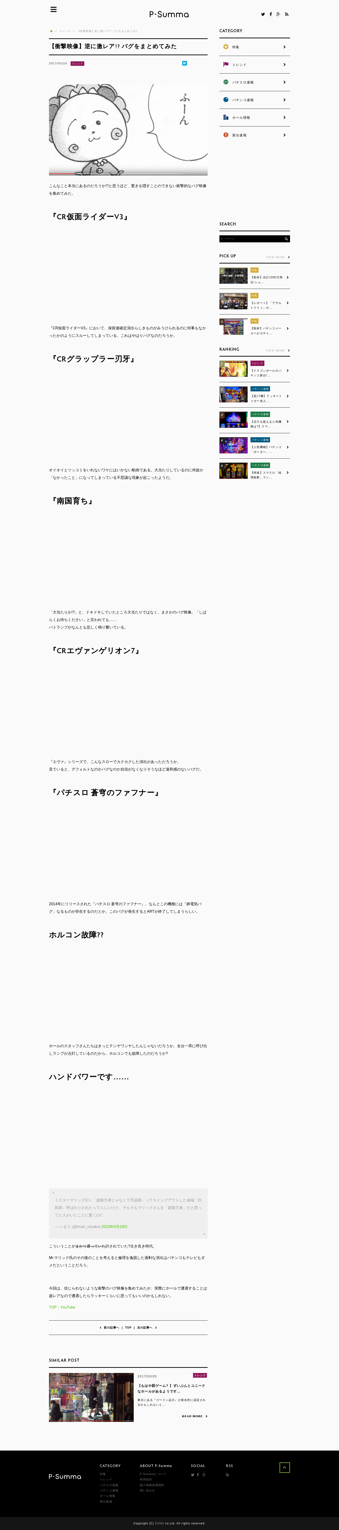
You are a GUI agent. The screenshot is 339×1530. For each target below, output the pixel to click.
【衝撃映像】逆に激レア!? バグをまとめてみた (107, 31)
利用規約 (146, 1479)
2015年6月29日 (114, 1227)
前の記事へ (109, 1327)
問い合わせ (147, 1490)
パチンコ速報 (260, 388)
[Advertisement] (254, 181)
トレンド (77, 63)
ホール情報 (107, 1496)
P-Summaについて (153, 1474)
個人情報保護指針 (152, 1485)
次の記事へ (147, 1327)
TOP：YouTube (62, 1307)
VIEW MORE (278, 257)
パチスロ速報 (260, 414)
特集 (254, 270)
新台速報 (106, 1501)
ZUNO (159, 1523)
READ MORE (195, 1416)
